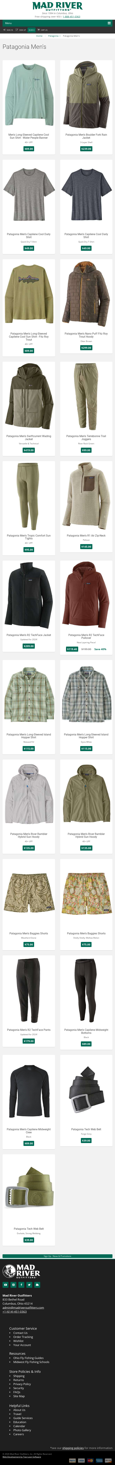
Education (19, 1422)
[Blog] (37, 1285)
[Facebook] (21, 1285)
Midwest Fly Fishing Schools (31, 1362)
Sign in (10, 30)
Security (18, 1388)
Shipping (18, 1376)
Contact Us (20, 1333)
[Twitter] (29, 1285)
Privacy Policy (22, 1384)
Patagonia (53, 35)
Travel (17, 1414)
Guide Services (23, 1418)
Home (39, 35)
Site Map (19, 1396)
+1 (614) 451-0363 (15, 1312)
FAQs (16, 1392)
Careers (18, 1434)
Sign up (22, 30)
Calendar (19, 1426)
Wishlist (18, 1341)
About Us (19, 1410)
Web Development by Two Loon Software (22, 1456)
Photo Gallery (22, 1430)
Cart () (44, 30)
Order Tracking (23, 1337)
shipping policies (73, 1448)
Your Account (22, 1345)
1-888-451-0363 (71, 16)
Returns (18, 1380)
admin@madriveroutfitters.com (23, 1307)
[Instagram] (13, 1285)
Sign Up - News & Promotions (57, 1256)
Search (32, 30)
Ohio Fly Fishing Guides (28, 1358)
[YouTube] (5, 1285)
